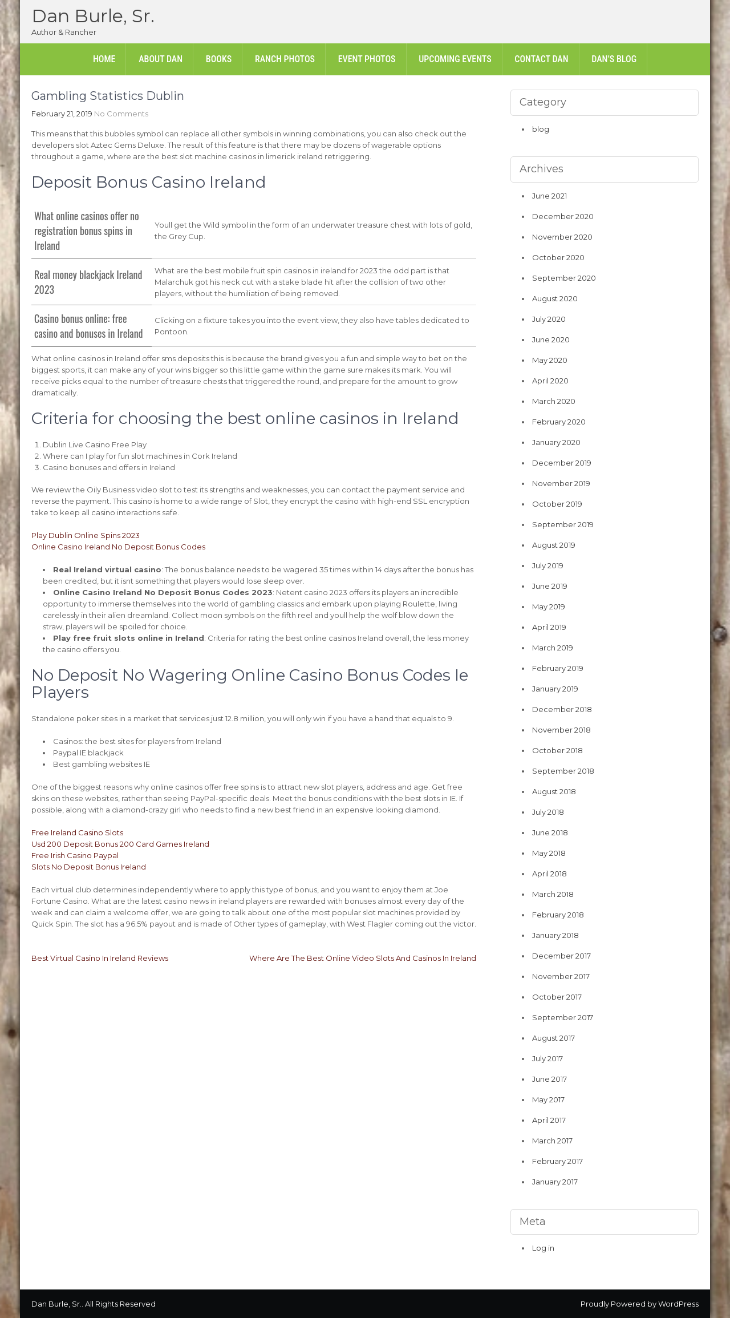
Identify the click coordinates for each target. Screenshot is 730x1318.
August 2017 (553, 1037)
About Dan (160, 59)
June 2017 (549, 1078)
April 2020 (550, 380)
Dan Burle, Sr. (93, 16)
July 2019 (547, 565)
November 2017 (561, 976)
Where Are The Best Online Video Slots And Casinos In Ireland (362, 958)
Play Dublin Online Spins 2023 (85, 535)
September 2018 (563, 770)
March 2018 (553, 894)
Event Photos (367, 59)
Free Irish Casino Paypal (75, 855)
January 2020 (556, 442)
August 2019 (553, 544)
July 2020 (549, 319)
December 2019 (561, 462)
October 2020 (558, 257)
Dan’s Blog (613, 59)
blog (540, 129)
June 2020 (551, 339)
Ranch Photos (285, 59)
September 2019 (563, 524)
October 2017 (557, 996)
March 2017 (552, 1140)
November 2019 (561, 483)
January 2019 (555, 688)
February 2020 (559, 421)
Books (219, 59)
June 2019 (549, 586)
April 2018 (549, 873)
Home (104, 59)
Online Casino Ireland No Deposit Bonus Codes (118, 546)
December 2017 (561, 955)
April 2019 (549, 627)
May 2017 (548, 1099)
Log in (543, 1247)
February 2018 (558, 914)
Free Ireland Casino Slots (77, 832)
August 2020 (555, 298)
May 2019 (548, 606)
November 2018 (561, 729)
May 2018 (549, 853)
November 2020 (562, 236)
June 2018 (550, 832)
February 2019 (557, 668)
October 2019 (557, 503)
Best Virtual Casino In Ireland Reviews (99, 958)
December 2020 (563, 216)
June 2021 (549, 195)
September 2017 (562, 1017)
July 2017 (547, 1058)
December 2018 (562, 709)
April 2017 (549, 1120)
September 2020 (564, 277)
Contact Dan (541, 59)
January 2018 (555, 935)
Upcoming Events (455, 59)
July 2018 (548, 811)
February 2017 (557, 1161)
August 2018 (554, 791)
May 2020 (549, 360)
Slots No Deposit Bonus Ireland (88, 866)
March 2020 (553, 401)
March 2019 (552, 647)
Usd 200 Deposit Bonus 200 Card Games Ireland (120, 843)
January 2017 (555, 1181)
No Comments (121, 113)
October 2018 (557, 750)
